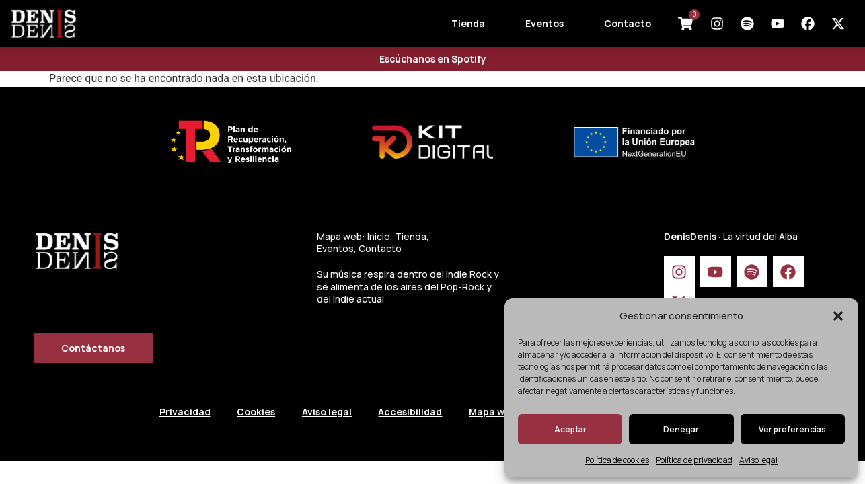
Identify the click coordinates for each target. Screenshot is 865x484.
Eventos (544, 23)
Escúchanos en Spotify (433, 58)
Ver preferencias (792, 429)
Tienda (468, 23)
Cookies (256, 411)
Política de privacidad (694, 460)
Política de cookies (617, 460)
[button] (838, 316)
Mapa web (494, 411)
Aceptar (570, 429)
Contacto (627, 23)
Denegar (681, 429)
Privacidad (185, 411)
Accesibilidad (411, 411)
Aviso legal (758, 460)
